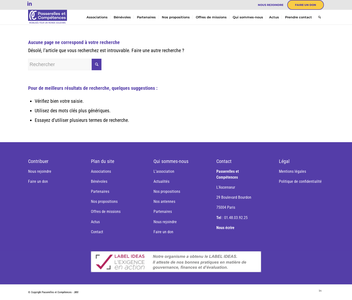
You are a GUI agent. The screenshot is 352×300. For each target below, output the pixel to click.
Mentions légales (292, 171)
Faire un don (305, 5)
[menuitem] (270, 5)
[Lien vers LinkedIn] (29, 3)
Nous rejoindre (270, 5)
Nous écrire (225, 227)
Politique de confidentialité (300, 181)
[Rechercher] (319, 17)
